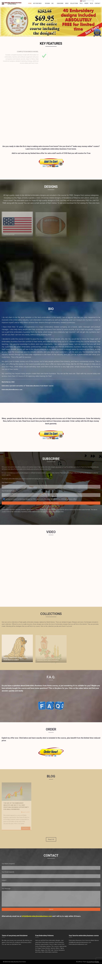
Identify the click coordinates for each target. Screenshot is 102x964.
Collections (74, 3)
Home (30, 3)
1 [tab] (47, 32)
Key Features (37, 3)
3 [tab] (52, 32)
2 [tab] (50, 32)
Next (97, 21)
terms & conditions (14, 942)
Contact (97, 3)
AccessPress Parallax (93, 961)
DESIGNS (47, 3)
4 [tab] (55, 32)
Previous (4, 21)
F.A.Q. (81, 3)
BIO (53, 3)
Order (86, 3)
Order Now (51, 22)
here (97, 203)
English (83, 1)
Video (66, 3)
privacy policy (27, 942)
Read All (51, 839)
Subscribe (60, 3)
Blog (91, 3)
